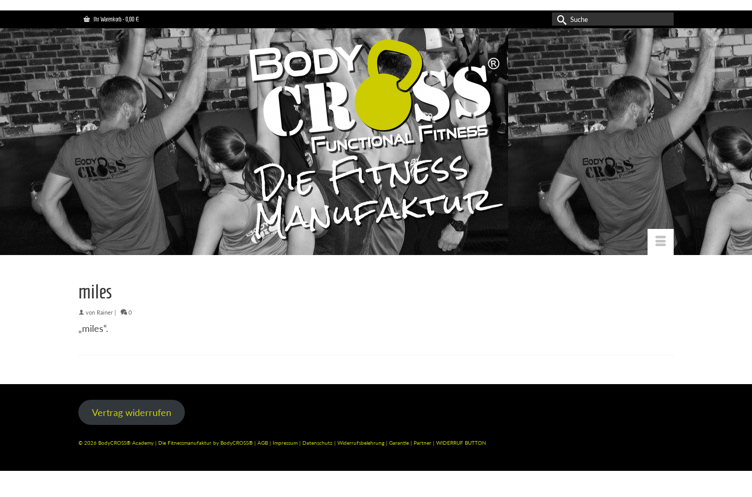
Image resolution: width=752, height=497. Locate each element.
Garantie (399, 443)
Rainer (105, 312)
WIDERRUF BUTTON (461, 443)
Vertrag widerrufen (131, 412)
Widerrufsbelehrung (361, 443)
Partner (423, 443)
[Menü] (661, 242)
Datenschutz (318, 443)
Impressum (285, 443)
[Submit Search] (560, 19)
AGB (262, 443)
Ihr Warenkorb (111, 19)
